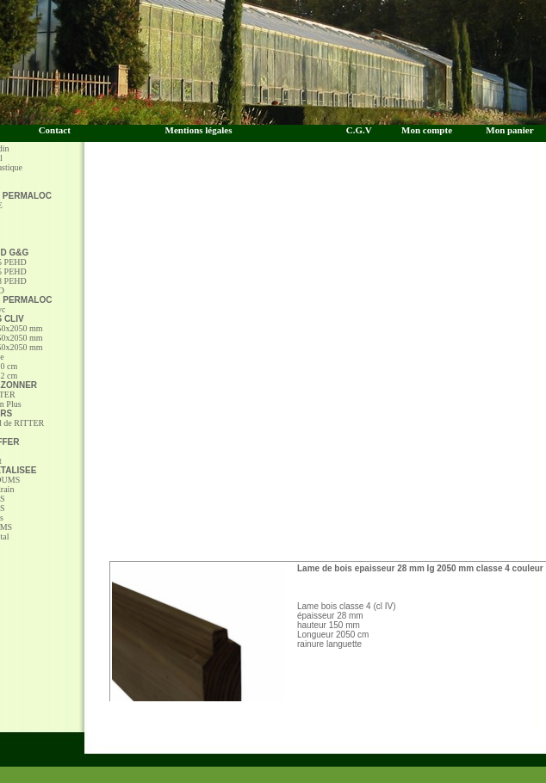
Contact (55, 130)
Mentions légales (199, 130)
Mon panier (509, 130)
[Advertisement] (273, 361)
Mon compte (426, 130)
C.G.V (362, 130)
